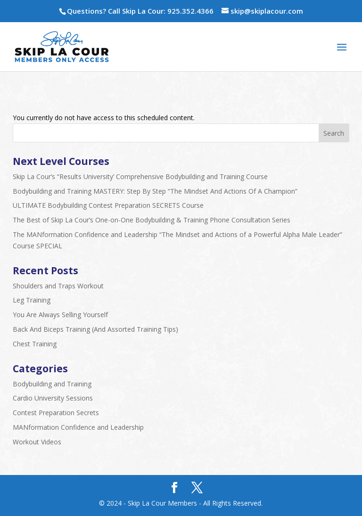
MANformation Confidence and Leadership (78, 427)
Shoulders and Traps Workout (58, 285)
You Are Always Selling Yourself (60, 314)
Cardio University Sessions (53, 397)
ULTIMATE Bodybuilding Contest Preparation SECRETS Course (108, 205)
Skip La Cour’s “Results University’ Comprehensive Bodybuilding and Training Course (140, 176)
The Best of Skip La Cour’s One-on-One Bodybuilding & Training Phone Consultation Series (151, 219)
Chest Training (35, 343)
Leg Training (31, 299)
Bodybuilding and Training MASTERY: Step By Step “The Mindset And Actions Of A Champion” (155, 191)
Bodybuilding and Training (52, 383)
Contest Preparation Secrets (56, 412)
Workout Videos (37, 441)
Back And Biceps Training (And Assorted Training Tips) (95, 329)
